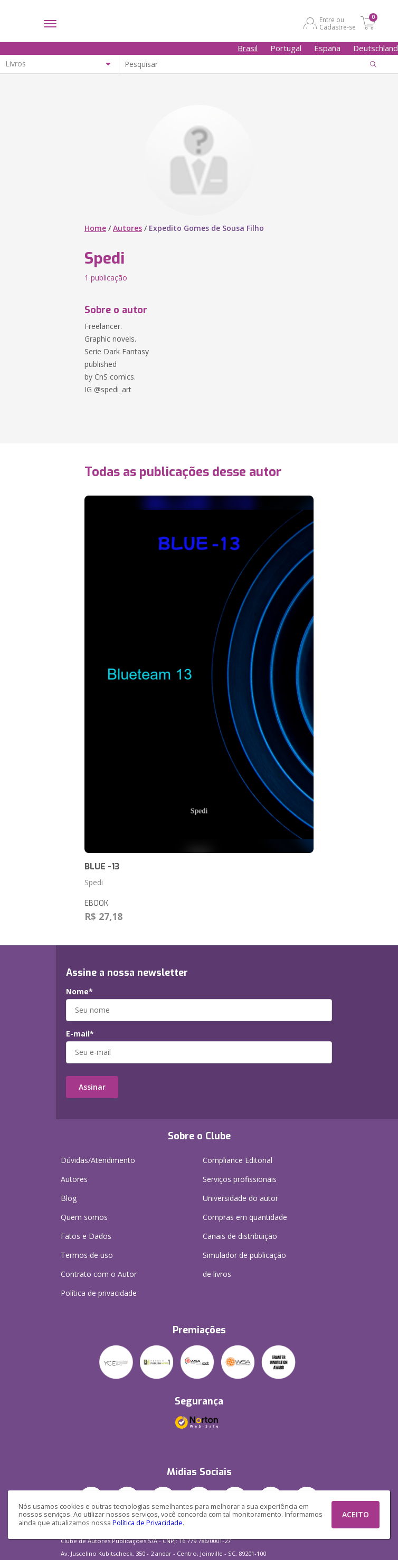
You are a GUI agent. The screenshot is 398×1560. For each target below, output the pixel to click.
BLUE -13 (101, 866)
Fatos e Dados (86, 1236)
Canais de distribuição (240, 1236)
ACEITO (355, 1514)
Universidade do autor (240, 1198)
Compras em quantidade (245, 1217)
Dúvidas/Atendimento (98, 1160)
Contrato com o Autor (99, 1274)
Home (95, 228)
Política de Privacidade (147, 1522)
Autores (127, 228)
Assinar (92, 1087)
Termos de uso (87, 1255)
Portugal (285, 48)
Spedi (93, 882)
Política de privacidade (99, 1293)
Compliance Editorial (237, 1160)
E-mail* (80, 1034)
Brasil (248, 48)
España (327, 48)
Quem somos (84, 1217)
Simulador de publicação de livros (244, 1264)
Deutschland (375, 48)
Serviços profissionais (240, 1179)
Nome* (79, 991)
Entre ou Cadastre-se (337, 23)
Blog (69, 1198)
